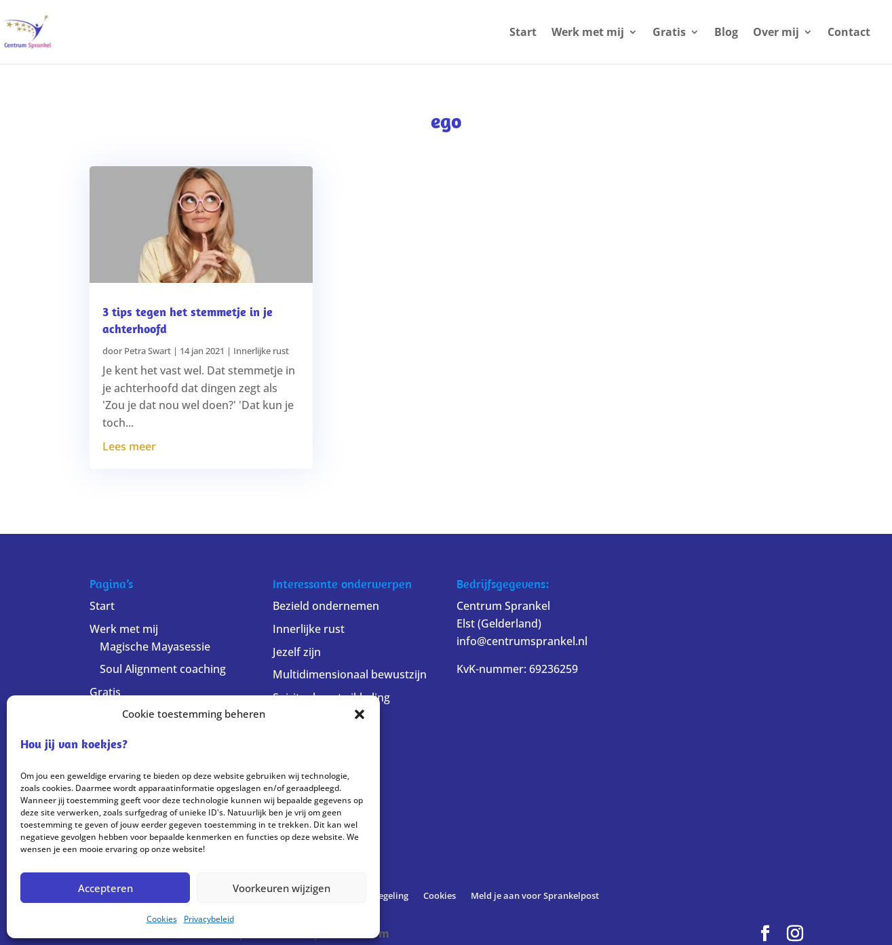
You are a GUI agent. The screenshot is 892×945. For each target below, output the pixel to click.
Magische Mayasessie (155, 646)
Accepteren (105, 888)
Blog (726, 33)
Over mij (776, 33)
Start (523, 33)
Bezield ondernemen (326, 605)
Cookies (162, 919)
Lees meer (129, 446)
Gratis (669, 33)
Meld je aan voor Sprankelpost (535, 895)
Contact (849, 33)
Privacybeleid (209, 919)
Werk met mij (587, 33)
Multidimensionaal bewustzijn (350, 674)
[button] (359, 714)
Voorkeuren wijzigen (281, 888)
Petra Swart (147, 351)
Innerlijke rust (261, 351)
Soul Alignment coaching (163, 668)
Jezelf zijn (297, 651)
